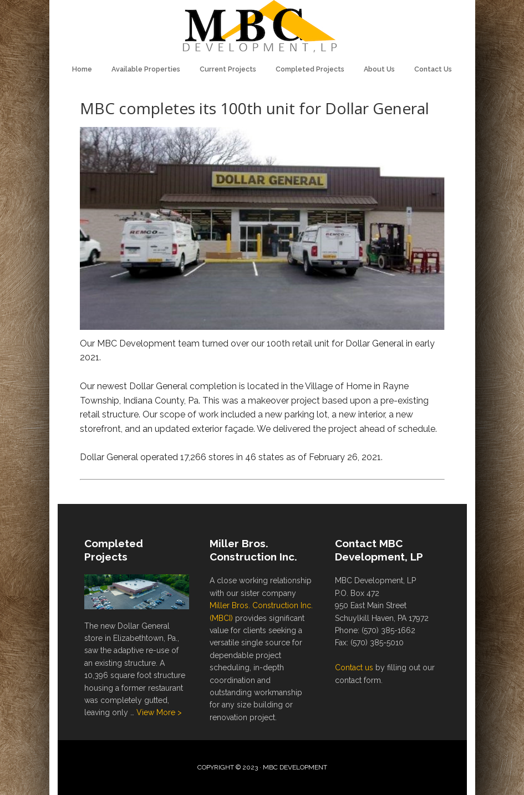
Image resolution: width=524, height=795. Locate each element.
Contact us (354, 667)
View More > (159, 712)
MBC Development (262, 27)
